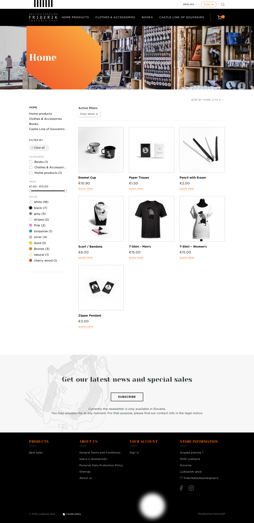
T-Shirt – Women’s (193, 246)
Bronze (41, 249)
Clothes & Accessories (115, 17)
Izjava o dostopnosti (93, 459)
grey (40, 213)
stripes (41, 219)
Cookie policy (73, 514)
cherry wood (45, 260)
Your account (144, 442)
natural (41, 254)
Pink (39, 225)
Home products (75, 17)
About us (85, 478)
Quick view (85, 188)
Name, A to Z (214, 99)
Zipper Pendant (89, 315)
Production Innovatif (211, 513)
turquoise (43, 231)
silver (40, 237)
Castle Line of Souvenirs (181, 17)
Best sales (36, 452)
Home (33, 107)
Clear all (38, 147)
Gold (40, 243)
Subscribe (127, 396)
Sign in (209, 4)
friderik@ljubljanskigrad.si (201, 478)
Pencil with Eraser (193, 177)
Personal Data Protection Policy (101, 465)
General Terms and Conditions (99, 452)
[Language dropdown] (190, 4)
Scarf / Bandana (90, 246)
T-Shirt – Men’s (140, 246)
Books (147, 17)
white (41, 202)
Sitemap (84, 471)
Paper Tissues (139, 177)
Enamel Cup (87, 177)
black (40, 208)
